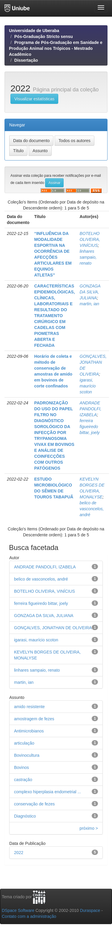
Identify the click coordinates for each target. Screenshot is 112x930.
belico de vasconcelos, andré (92, 508)
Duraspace (90, 910)
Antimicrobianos (29, 731)
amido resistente (29, 706)
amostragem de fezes (34, 718)
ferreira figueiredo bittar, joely (90, 426)
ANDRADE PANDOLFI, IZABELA (91, 408)
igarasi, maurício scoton (88, 386)
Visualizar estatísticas (34, 98)
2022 (18, 852)
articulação (24, 743)
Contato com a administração (29, 916)
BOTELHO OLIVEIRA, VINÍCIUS (90, 239)
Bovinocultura (26, 755)
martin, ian (89, 303)
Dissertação (26, 60)
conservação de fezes (34, 804)
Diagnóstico (25, 816)
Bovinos (21, 767)
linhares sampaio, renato (88, 257)
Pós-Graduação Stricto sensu (43, 36)
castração (23, 779)
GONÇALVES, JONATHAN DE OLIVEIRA (53, 627)
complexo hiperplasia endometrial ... (47, 791)
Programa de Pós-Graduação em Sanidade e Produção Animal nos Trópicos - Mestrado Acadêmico (55, 48)
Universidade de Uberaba (34, 30)
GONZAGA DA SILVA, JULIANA (90, 292)
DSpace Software (18, 910)
